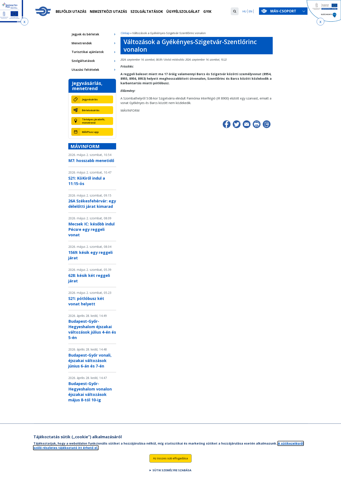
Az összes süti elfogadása (170, 460)
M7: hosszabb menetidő (91, 160)
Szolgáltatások (146, 11)
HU (244, 11)
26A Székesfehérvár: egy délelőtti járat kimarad (92, 203)
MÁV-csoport (284, 11)
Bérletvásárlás (90, 110)
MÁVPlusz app (90, 132)
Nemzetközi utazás (108, 11)
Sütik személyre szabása (171, 472)
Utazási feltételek (85, 70)
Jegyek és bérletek (85, 34)
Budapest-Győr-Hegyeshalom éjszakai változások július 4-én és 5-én (92, 329)
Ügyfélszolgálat (183, 11)
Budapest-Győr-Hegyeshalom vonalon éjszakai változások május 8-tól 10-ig (90, 391)
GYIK (207, 11)
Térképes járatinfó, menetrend (93, 121)
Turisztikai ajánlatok (88, 52)
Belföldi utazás (71, 11)
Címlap (125, 33)
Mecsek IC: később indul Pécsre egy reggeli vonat (91, 229)
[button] (235, 11)
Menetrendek (82, 43)
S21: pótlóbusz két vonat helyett (86, 301)
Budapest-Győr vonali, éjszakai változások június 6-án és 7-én (90, 360)
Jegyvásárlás (90, 99)
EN (250, 11)
